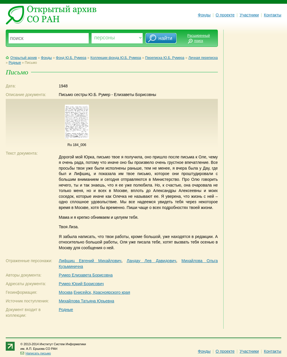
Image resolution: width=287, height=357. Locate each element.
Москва (66, 292)
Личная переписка (203, 58)
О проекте (225, 15)
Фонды (204, 15)
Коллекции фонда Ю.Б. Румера (115, 58)
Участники (249, 15)
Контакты (272, 15)
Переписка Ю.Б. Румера (164, 58)
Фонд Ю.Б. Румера (71, 58)
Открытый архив (21, 58)
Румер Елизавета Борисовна (86, 275)
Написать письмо (35, 353)
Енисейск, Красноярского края (101, 292)
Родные (15, 63)
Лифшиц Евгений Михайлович (90, 260)
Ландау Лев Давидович (151, 260)
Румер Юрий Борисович (81, 283)
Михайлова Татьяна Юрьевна (86, 301)
